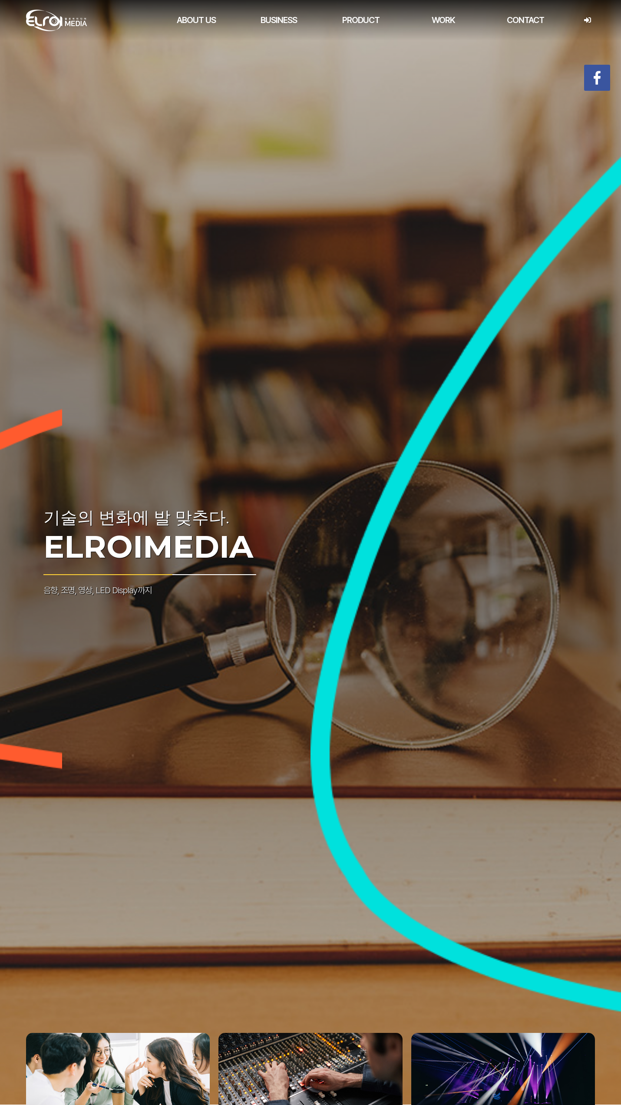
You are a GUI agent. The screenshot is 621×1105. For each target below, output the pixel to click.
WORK (443, 20)
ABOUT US (196, 20)
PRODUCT (361, 20)
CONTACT (525, 20)
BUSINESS (279, 20)
